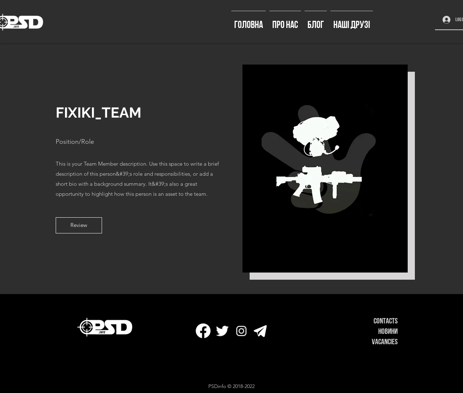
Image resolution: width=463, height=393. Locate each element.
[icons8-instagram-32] (241, 330)
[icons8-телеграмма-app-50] (260, 330)
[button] (79, 225)
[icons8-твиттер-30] (222, 330)
